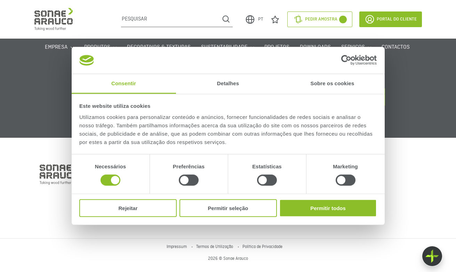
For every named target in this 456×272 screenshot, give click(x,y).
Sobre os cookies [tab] (332, 83)
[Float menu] (432, 256)
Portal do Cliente (391, 19)
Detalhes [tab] (228, 83)
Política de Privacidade (262, 247)
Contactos (396, 47)
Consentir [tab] (123, 83)
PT (254, 19)
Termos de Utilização (215, 247)
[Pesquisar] (170, 19)
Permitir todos (328, 208)
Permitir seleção (228, 208)
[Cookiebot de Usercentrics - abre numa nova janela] (346, 60)
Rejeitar (127, 208)
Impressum (177, 247)
